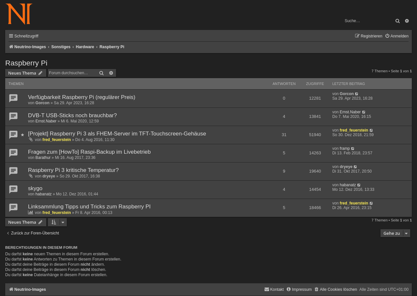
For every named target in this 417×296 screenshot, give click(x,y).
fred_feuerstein (56, 139)
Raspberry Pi (26, 63)
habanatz (44, 194)
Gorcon (43, 103)
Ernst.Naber (46, 121)
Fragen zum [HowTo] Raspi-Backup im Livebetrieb (89, 152)
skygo (35, 188)
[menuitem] (397, 36)
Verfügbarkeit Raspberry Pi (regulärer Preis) (81, 97)
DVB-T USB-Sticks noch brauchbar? (72, 115)
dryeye (48, 176)
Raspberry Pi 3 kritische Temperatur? (73, 170)
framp (345, 148)
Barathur (43, 157)
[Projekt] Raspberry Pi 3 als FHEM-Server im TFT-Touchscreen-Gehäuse (117, 134)
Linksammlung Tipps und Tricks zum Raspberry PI (89, 207)
